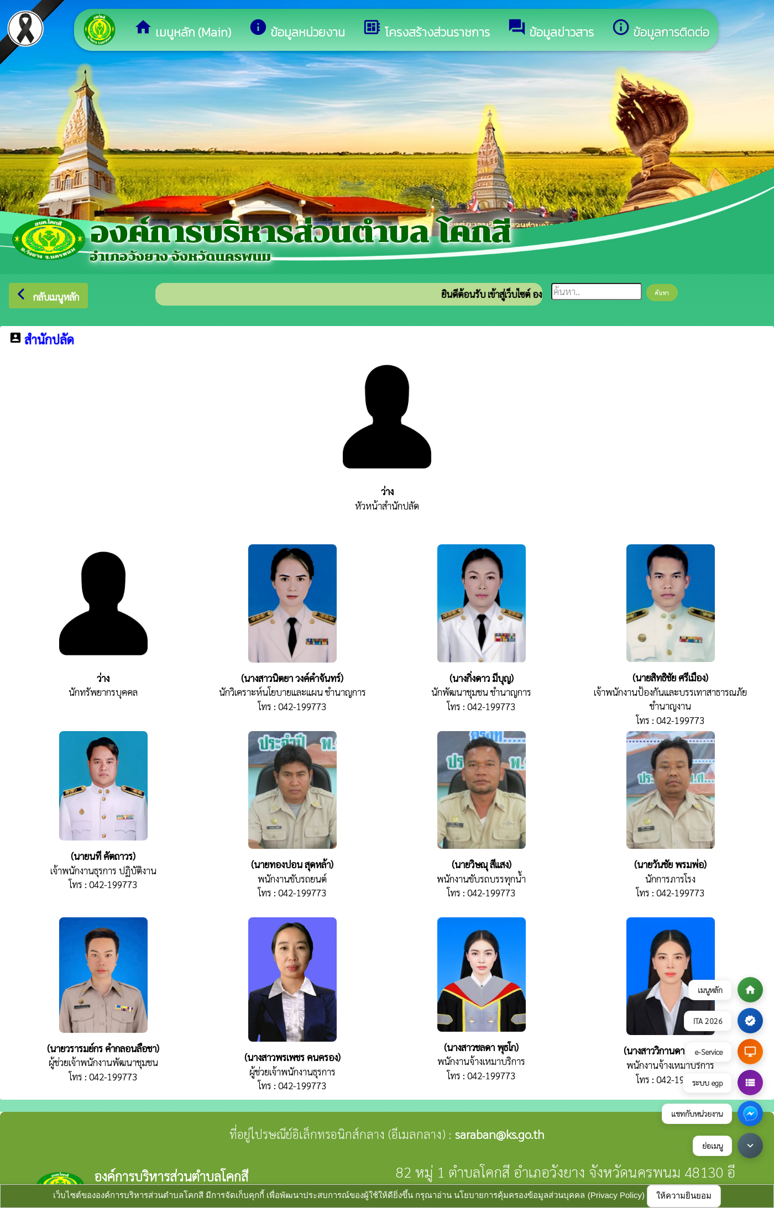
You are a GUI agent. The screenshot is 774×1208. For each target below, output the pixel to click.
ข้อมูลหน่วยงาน (297, 29)
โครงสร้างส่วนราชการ (426, 29)
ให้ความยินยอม (684, 1195)
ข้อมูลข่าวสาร (551, 29)
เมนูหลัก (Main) (182, 29)
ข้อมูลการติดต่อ (660, 29)
